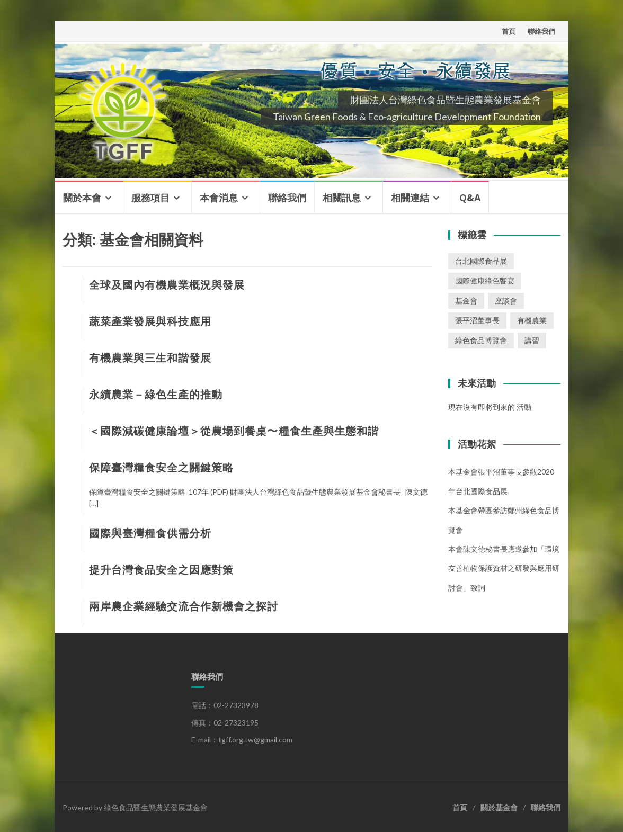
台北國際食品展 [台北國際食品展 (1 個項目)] (481, 260)
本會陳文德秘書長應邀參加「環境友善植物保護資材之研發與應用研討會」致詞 (503, 568)
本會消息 (219, 197)
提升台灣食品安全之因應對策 (161, 569)
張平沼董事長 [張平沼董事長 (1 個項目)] (477, 320)
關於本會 (82, 197)
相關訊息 (342, 197)
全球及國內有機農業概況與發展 (167, 285)
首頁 (508, 31)
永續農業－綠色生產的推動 (155, 394)
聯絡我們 (541, 31)
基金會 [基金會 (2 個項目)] (466, 300)
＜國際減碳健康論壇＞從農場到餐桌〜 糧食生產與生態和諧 (234, 431)
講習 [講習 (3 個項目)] (531, 340)
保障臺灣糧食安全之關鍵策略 (161, 467)
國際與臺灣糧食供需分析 (150, 533)
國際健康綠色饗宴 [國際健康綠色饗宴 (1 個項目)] (484, 280)
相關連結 (410, 197)
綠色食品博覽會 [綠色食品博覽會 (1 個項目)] (481, 340)
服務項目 (150, 197)
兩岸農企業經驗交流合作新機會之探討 (183, 606)
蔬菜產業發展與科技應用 (150, 321)
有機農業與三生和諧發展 (150, 358)
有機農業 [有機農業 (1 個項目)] (532, 320)
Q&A (469, 197)
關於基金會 (499, 807)
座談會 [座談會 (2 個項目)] (506, 300)
